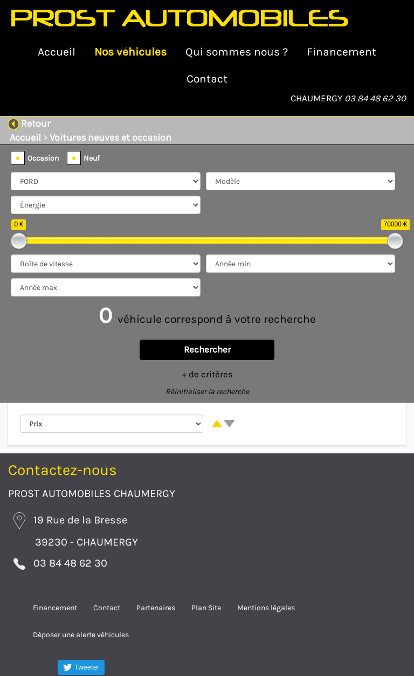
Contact (207, 78)
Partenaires (155, 607)
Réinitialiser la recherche (207, 391)
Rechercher (207, 349)
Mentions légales (266, 607)
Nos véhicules (130, 51)
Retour (29, 123)
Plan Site (206, 607)
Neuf (92, 158)
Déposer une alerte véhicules (81, 634)
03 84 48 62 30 (375, 98)
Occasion (43, 158)
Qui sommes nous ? (236, 51)
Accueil (56, 51)
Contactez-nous (62, 470)
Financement (341, 51)
